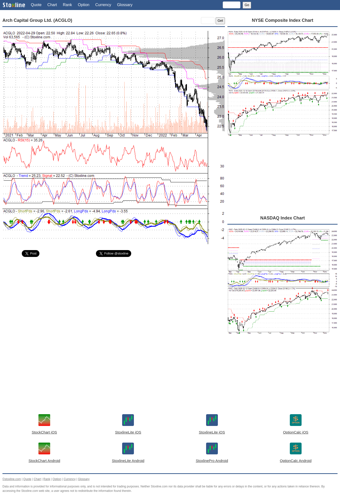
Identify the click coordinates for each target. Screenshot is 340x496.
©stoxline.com (11, 479)
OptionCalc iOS (295, 432)
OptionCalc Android (295, 461)
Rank (67, 5)
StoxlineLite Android (128, 461)
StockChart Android (44, 461)
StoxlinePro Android (212, 461)
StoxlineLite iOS (128, 432)
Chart (52, 5)
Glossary (124, 5)
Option (83, 5)
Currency (103, 5)
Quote (36, 5)
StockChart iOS (44, 432)
